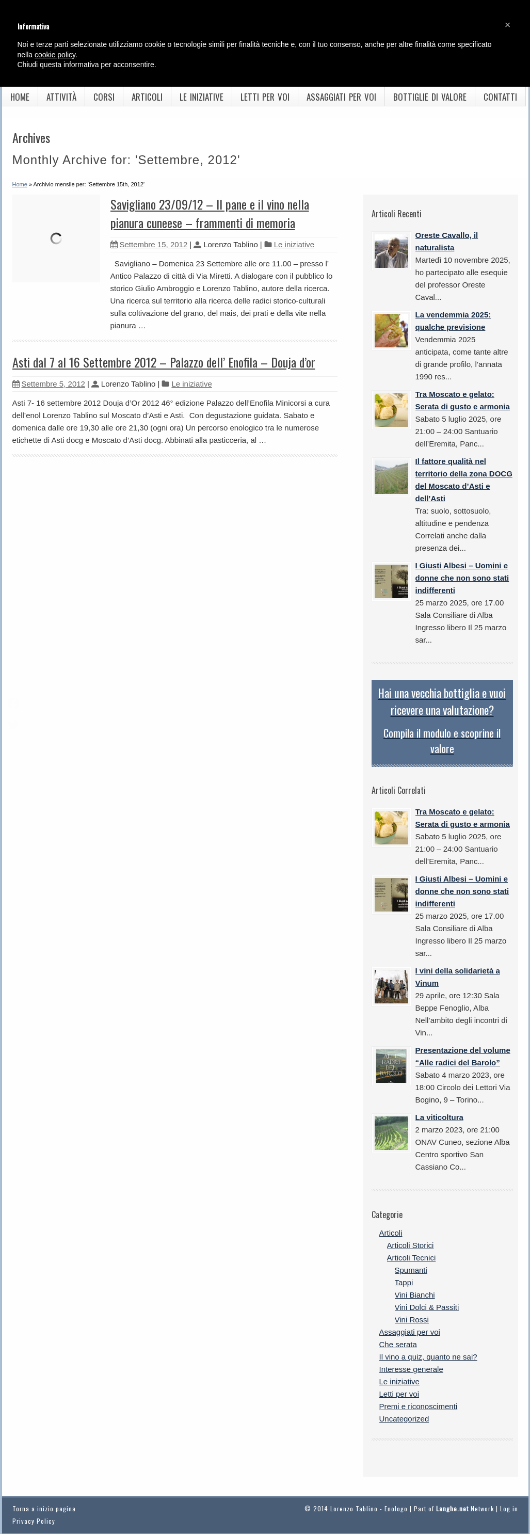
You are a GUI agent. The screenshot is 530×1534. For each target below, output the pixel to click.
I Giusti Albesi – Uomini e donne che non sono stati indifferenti (462, 578)
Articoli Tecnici (411, 1257)
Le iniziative (201, 96)
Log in (509, 1508)
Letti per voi (265, 96)
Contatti (500, 96)
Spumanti (411, 1270)
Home (19, 96)
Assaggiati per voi (341, 96)
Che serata (398, 1344)
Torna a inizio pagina (44, 1508)
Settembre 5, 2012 (48, 383)
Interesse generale (411, 1369)
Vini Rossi (412, 1319)
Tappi (404, 1282)
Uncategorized (404, 1418)
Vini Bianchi (415, 1294)
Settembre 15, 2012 (149, 244)
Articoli (147, 96)
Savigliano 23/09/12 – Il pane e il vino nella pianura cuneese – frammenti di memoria (209, 213)
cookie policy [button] (55, 55)
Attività (61, 96)
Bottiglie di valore (430, 96)
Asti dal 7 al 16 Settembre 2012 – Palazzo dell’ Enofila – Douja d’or (163, 362)
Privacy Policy (33, 1520)
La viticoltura (439, 1117)
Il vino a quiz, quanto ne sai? (428, 1356)
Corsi (104, 96)
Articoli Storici (410, 1245)
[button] (508, 25)
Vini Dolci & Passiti (427, 1307)
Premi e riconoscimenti (418, 1406)
